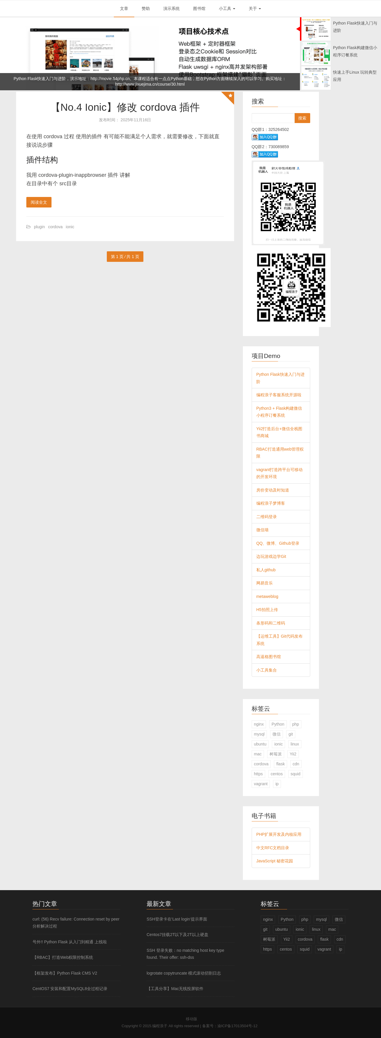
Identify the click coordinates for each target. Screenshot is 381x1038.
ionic (70, 226)
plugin (39, 226)
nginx (259, 724)
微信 (276, 734)
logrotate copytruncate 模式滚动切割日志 (184, 973)
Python (278, 724)
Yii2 (293, 754)
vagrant (261, 783)
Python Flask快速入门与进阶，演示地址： (52, 78)
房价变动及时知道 (272, 490)
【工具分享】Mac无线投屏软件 (175, 988)
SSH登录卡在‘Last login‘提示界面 (177, 919)
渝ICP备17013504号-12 (237, 1026)
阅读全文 (39, 202)
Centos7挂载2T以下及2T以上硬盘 (177, 934)
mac (258, 754)
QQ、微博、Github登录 (277, 543)
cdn (296, 764)
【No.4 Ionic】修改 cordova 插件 (125, 107)
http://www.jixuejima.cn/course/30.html (150, 84)
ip (277, 783)
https (258, 773)
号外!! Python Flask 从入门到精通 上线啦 (69, 942)
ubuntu (260, 744)
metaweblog (267, 596)
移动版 (191, 1019)
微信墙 (262, 529)
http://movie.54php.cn (110, 78)
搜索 (302, 118)
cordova (55, 226)
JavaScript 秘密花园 (274, 861)
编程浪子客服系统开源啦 (278, 394)
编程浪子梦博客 (270, 503)
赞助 (146, 8)
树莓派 (276, 754)
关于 (255, 8)
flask (280, 764)
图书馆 (199, 8)
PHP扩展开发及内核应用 (279, 834)
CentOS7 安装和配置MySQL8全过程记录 (69, 988)
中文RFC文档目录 (272, 847)
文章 (124, 8)
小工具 (227, 8)
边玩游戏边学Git (271, 556)
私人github (266, 570)
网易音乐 (264, 583)
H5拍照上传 (267, 609)
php (295, 724)
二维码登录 (266, 516)
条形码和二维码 (270, 623)
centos (277, 773)
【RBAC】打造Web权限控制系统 (62, 957)
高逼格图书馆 (268, 656)
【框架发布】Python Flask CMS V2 (64, 973)
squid (295, 773)
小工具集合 (266, 670)
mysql (259, 734)
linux (295, 744)
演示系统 (171, 8)
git (291, 734)
